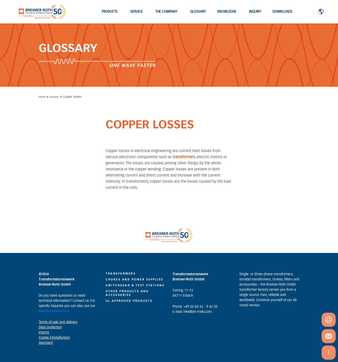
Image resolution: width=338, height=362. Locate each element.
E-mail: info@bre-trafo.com (192, 312)
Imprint (44, 332)
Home (42, 97)
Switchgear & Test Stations (135, 285)
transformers (184, 157)
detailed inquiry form (54, 311)
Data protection (50, 327)
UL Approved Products (129, 300)
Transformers (120, 273)
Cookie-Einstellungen (54, 337)
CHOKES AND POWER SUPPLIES (134, 279)
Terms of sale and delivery (58, 322)
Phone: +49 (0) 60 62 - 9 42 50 (195, 306)
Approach (46, 343)
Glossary (54, 97)
